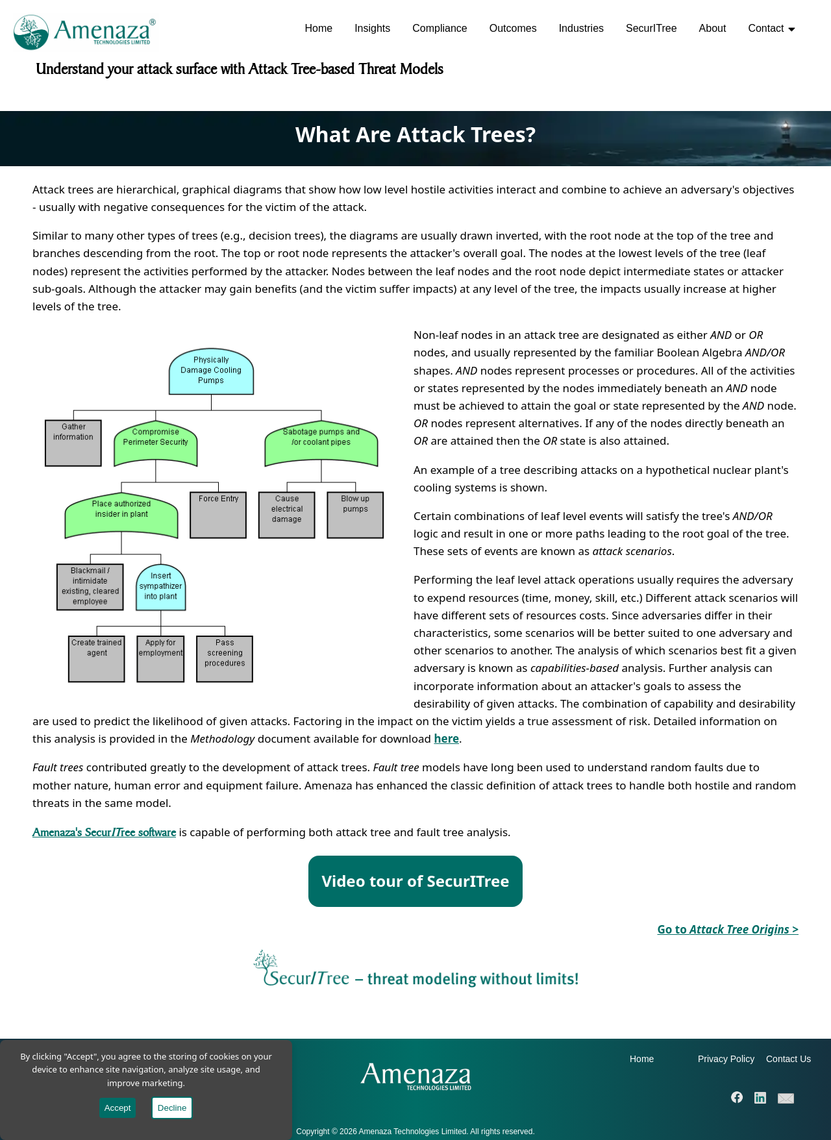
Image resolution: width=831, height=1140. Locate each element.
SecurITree (651, 28)
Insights (372, 28)
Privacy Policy (726, 1059)
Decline (172, 1108)
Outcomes (513, 28)
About (712, 28)
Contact (771, 28)
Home (318, 28)
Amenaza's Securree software (104, 831)
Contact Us (788, 1059)
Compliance (439, 28)
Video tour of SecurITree (415, 880)
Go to (728, 929)
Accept (118, 1108)
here (446, 738)
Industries (581, 28)
